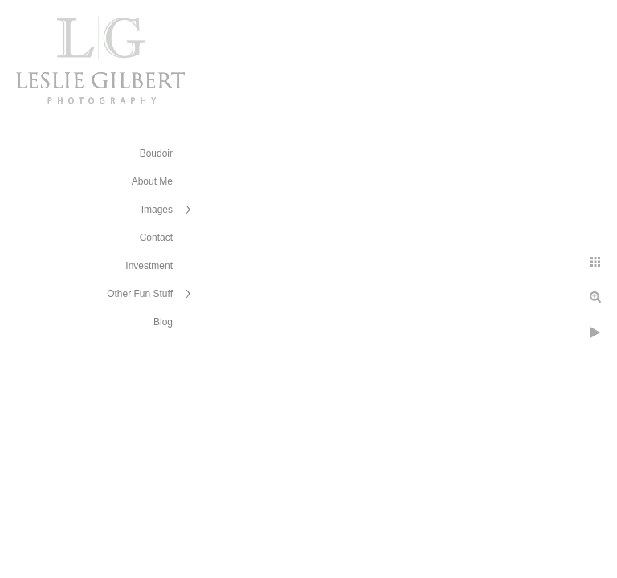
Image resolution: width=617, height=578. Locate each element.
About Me (152, 181)
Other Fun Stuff (140, 293)
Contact (156, 237)
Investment (149, 265)
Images (157, 209)
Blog (163, 322)
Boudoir (156, 153)
